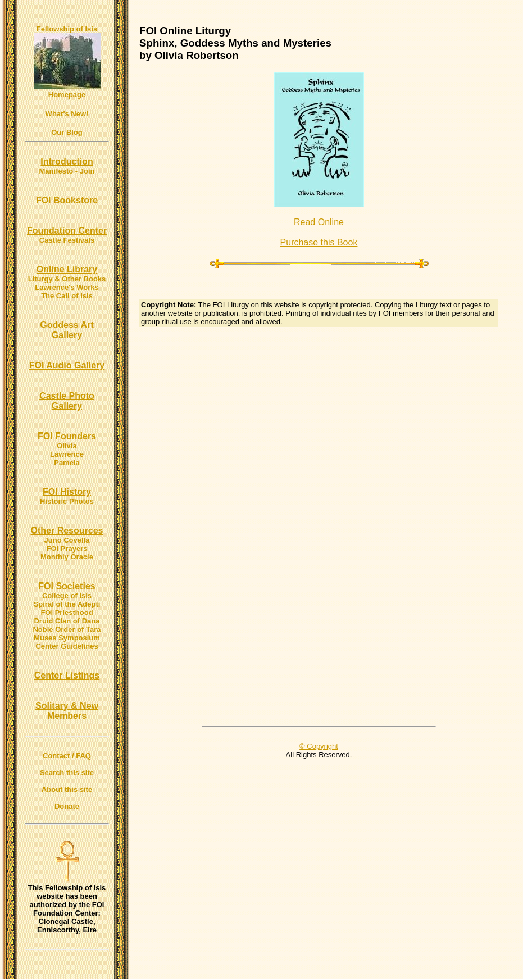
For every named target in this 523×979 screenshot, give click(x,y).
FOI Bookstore (67, 200)
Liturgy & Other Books (67, 279)
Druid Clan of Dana (66, 621)
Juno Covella (67, 540)
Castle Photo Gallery (66, 401)
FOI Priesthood (66, 612)
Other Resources (67, 530)
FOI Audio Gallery (67, 365)
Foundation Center (67, 230)
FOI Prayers (67, 548)
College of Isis (67, 595)
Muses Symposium (67, 638)
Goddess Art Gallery (66, 330)
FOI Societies (66, 586)
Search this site (67, 772)
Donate (66, 806)
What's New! (67, 114)
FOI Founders (67, 436)
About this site (67, 789)
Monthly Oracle (66, 557)
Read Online (319, 222)
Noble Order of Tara (67, 629)
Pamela (67, 462)
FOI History (67, 492)
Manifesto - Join (67, 171)
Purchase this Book (319, 242)
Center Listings (66, 675)
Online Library (67, 269)
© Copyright (318, 746)
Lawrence (67, 454)
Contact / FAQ (67, 756)
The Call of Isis (67, 296)
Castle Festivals (66, 240)
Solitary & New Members (66, 711)
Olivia (66, 445)
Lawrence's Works (66, 287)
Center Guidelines (66, 646)
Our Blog (67, 132)
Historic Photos (67, 501)
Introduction (66, 161)
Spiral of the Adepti (67, 604)
